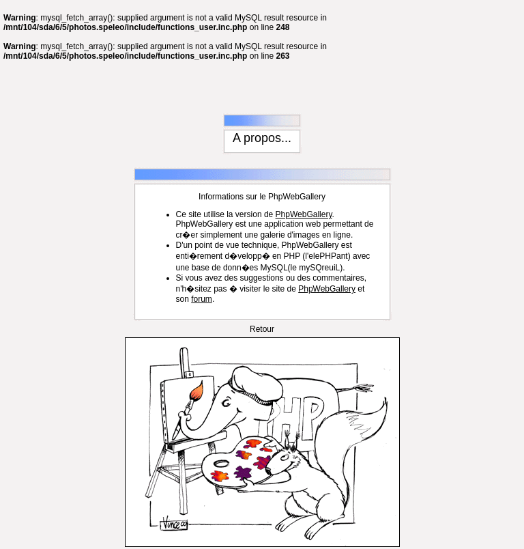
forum (201, 270)
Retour (262, 300)
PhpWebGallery (304, 186)
